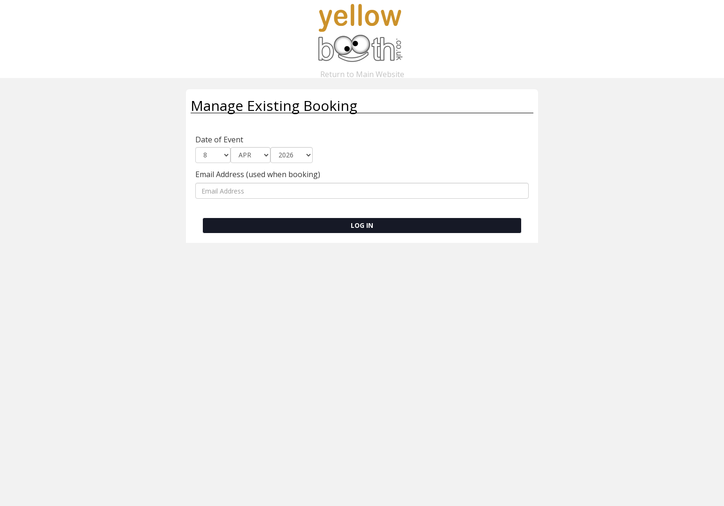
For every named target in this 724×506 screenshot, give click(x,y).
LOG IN (362, 225)
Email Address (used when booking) (257, 174)
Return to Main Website (362, 70)
